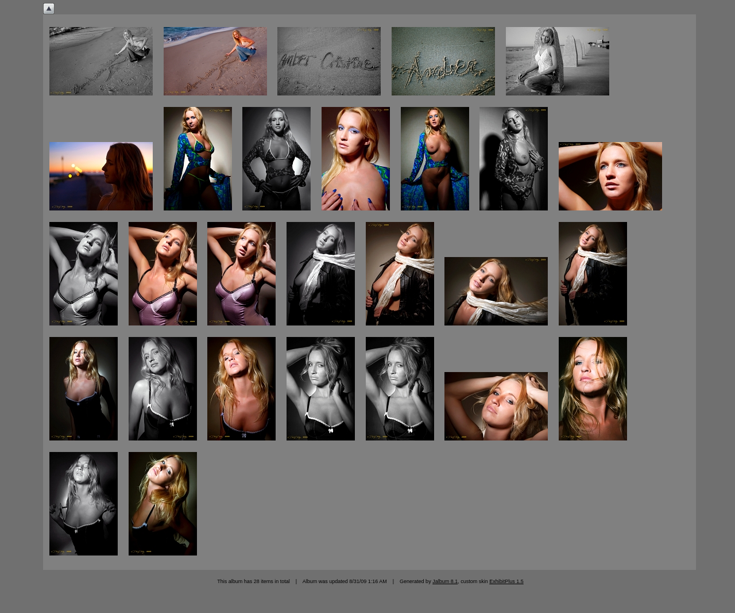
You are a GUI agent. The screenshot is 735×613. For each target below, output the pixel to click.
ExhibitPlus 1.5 (506, 581)
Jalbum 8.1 (445, 581)
